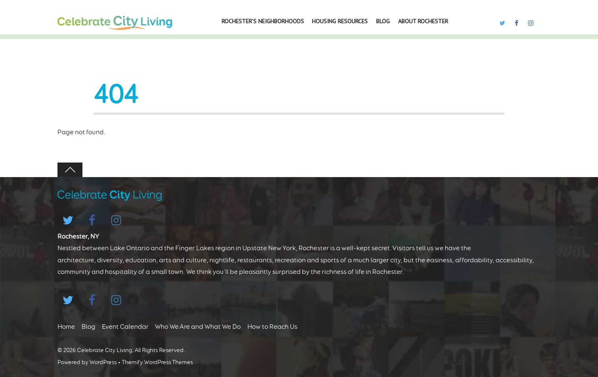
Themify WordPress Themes (157, 362)
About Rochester (423, 21)
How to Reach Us (272, 326)
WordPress (103, 362)
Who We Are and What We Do (198, 326)
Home (66, 326)
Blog (383, 21)
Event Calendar (125, 326)
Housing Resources (340, 21)
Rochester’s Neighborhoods (263, 21)
